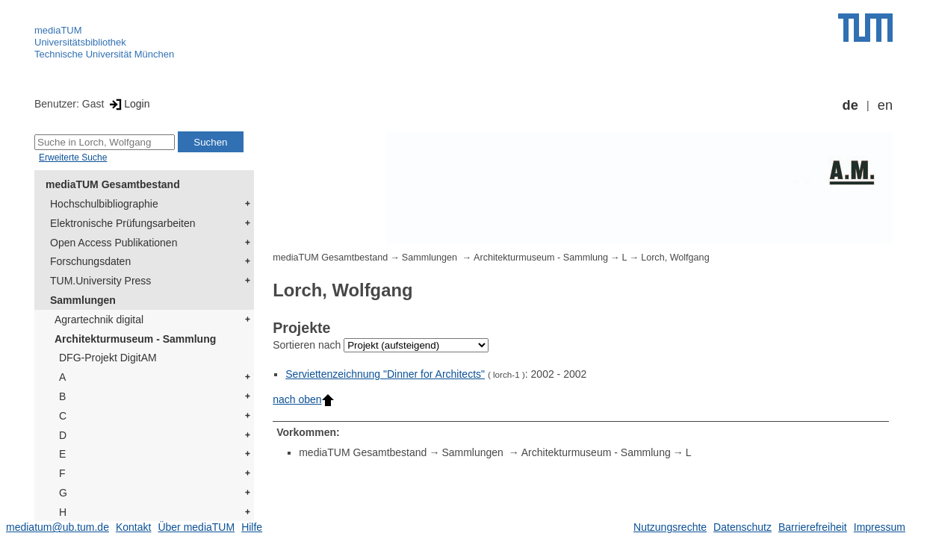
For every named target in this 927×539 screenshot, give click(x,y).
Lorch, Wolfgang (675, 257)
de (850, 105)
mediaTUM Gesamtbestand (113, 184)
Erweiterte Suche (73, 157)
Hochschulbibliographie (104, 204)
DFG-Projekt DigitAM (108, 358)
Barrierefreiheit (812, 527)
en (885, 105)
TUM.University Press (100, 281)
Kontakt (133, 527)
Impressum (879, 527)
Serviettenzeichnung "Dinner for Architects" (385, 374)
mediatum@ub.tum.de (57, 527)
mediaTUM (58, 30)
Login (128, 104)
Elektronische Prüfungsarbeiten (123, 223)
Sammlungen (83, 300)
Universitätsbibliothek (80, 42)
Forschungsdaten (90, 261)
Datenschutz (742, 527)
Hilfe (251, 527)
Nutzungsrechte (670, 527)
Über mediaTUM (196, 527)
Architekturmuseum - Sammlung (135, 339)
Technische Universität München (104, 54)
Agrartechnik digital (99, 319)
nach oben (303, 399)
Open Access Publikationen (113, 243)
